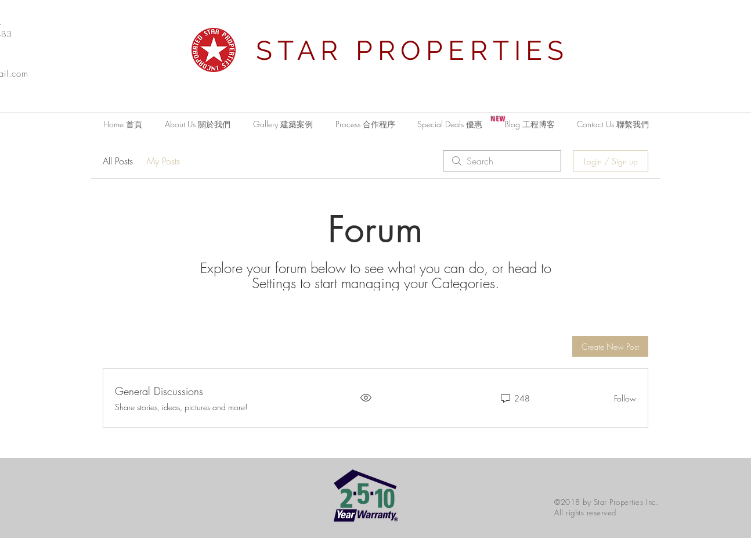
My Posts (163, 161)
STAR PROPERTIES (412, 50)
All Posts (118, 161)
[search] (502, 160)
